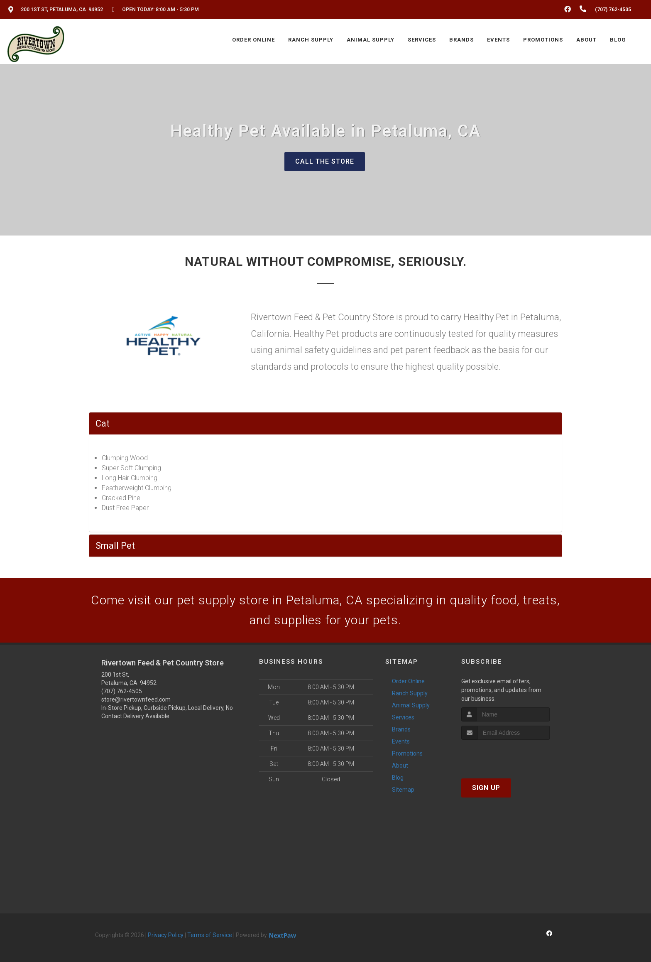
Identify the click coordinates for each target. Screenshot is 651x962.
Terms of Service (209, 935)
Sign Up (486, 788)
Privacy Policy (166, 935)
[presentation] (505, 755)
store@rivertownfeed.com (136, 699)
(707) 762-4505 (121, 691)
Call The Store (324, 161)
